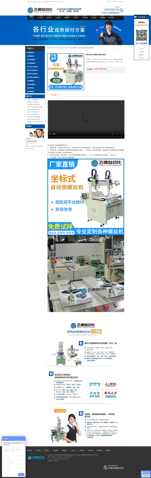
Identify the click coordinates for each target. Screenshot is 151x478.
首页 (58, 47)
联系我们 (121, 1)
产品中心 (76, 17)
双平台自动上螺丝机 (32, 66)
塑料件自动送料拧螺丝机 (33, 119)
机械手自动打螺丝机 (32, 73)
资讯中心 (49, 17)
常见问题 (93, 17)
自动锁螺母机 (30, 81)
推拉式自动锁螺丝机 (32, 112)
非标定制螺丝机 (31, 84)
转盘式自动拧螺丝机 (32, 70)
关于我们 (108, 1)
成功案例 (85, 17)
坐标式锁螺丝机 (31, 59)
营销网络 (102, 17)
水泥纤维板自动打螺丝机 (33, 104)
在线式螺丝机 (30, 88)
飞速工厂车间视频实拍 (33, 99)
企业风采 (58, 17)
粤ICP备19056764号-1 (93, 455)
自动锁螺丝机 (61, 461)
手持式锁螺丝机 (31, 63)
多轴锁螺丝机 (30, 56)
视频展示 (115, 1)
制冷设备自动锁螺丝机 (33, 102)
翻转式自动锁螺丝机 (32, 109)
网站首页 (32, 17)
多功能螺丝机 (30, 91)
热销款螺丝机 (30, 52)
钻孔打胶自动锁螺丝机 (33, 77)
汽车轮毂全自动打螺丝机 (33, 117)
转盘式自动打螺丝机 (32, 114)
